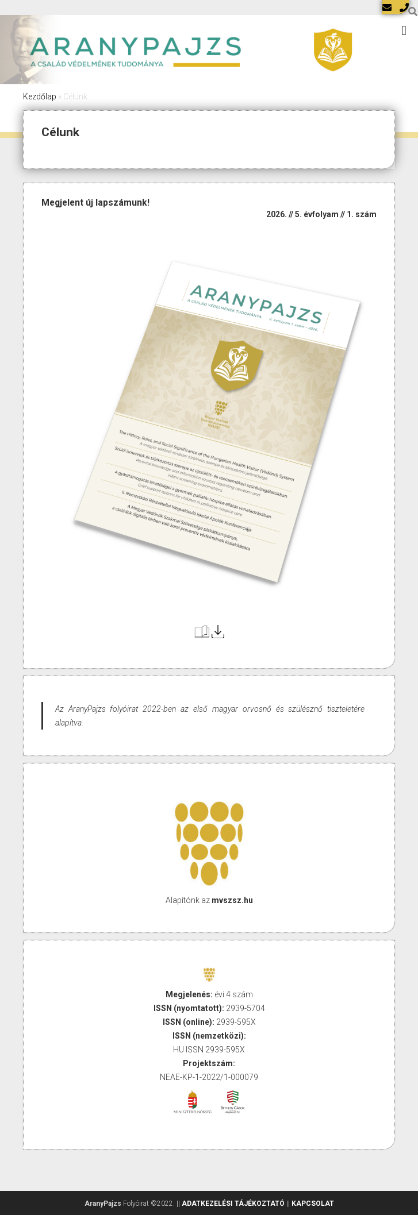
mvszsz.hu (232, 900)
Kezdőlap (39, 96)
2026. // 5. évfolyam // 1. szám (321, 214)
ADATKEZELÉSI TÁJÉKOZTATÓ (233, 1203)
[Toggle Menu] (404, 30)
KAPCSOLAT (313, 1203)
